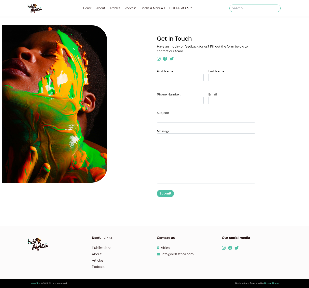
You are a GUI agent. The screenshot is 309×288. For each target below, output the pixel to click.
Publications (101, 248)
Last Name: (216, 71)
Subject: (163, 113)
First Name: (180, 75)
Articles (115, 8)
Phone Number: (169, 94)
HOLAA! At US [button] (179, 8)
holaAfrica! (35, 283)
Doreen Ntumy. (271, 283)
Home (87, 8)
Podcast (130, 8)
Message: (163, 131)
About (100, 8)
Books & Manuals (153, 8)
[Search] (255, 8)
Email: (212, 94)
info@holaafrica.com (178, 254)
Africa (165, 248)
